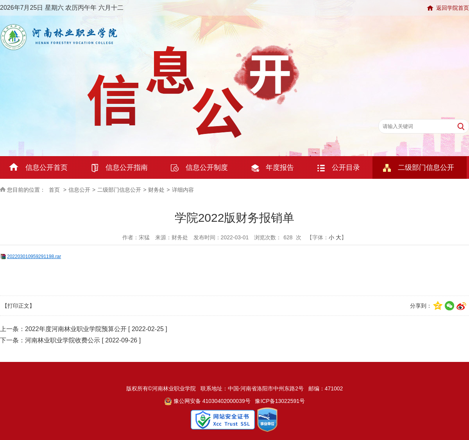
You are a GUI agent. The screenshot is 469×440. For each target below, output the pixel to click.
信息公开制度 (207, 167)
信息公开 (79, 190)
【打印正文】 (18, 306)
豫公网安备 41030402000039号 (207, 401)
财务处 (156, 190)
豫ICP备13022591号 (280, 401)
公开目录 (346, 167)
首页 (54, 190)
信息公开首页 (46, 167)
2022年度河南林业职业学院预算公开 (76, 329)
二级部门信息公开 (426, 167)
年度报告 (280, 167)
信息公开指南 (127, 167)
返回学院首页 (452, 8)
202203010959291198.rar (34, 256)
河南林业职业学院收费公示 (62, 340)
